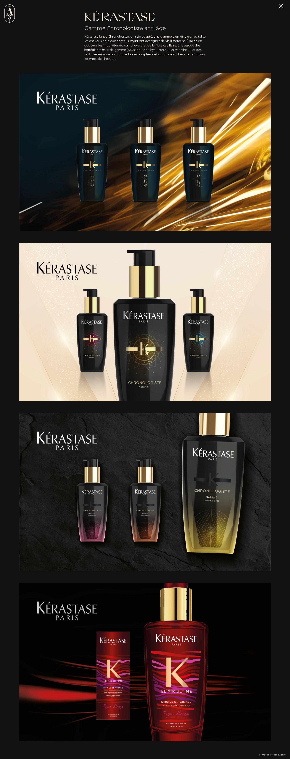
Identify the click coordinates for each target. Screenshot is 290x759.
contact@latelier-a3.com (272, 754)
